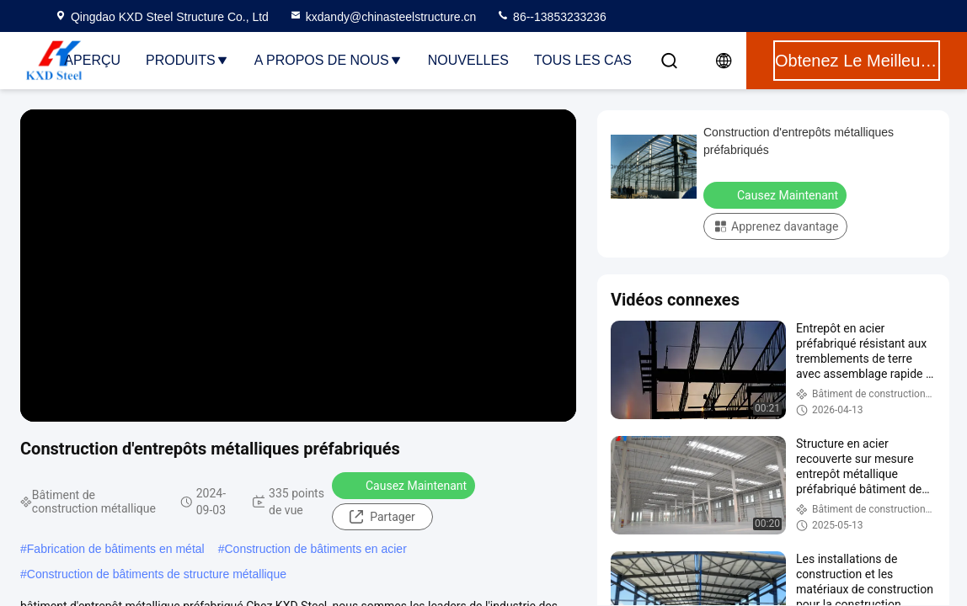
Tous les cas (583, 60)
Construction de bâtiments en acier (315, 549)
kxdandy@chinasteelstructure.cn (383, 17)
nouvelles (468, 60)
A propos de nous (328, 60)
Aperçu (92, 60)
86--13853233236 (551, 17)
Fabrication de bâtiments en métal (116, 549)
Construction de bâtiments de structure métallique (156, 574)
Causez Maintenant (405, 484)
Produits (187, 60)
